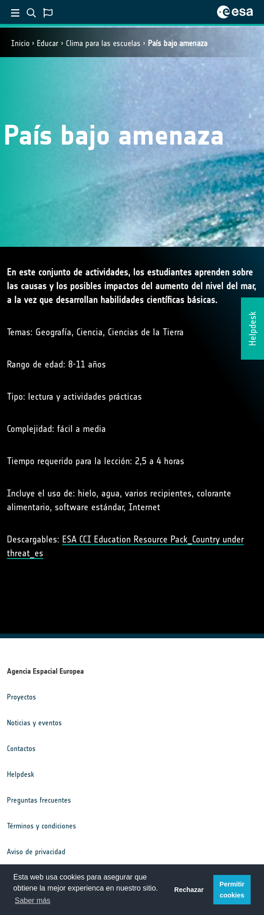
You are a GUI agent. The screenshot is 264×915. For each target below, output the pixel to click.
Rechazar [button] (189, 889)
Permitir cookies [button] (231, 889)
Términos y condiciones (41, 826)
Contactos (21, 748)
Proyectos (21, 697)
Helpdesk (20, 774)
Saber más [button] (32, 900)
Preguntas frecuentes (39, 800)
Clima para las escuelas (103, 43)
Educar (48, 43)
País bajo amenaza (177, 43)
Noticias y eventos (34, 722)
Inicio (20, 43)
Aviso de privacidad (36, 851)
